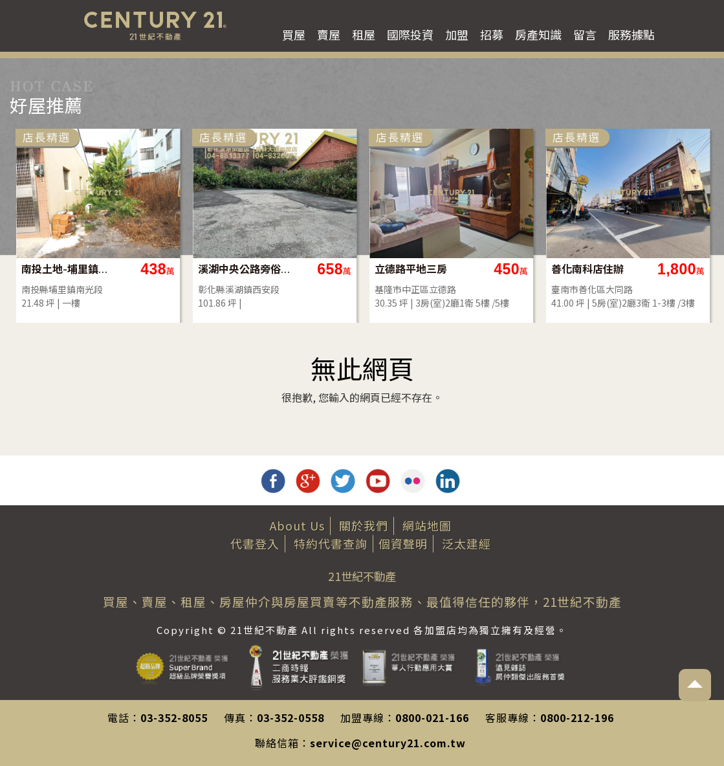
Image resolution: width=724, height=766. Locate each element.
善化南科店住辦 (587, 269)
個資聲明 (403, 543)
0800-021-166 (432, 717)
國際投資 (410, 34)
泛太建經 (466, 543)
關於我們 (363, 525)
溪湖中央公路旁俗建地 (245, 269)
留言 (585, 34)
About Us (297, 525)
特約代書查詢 (330, 543)
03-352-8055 (174, 717)
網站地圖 (427, 525)
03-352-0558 (290, 717)
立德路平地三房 (411, 269)
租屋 (363, 34)
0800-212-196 (577, 717)
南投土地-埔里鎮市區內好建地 (68, 269)
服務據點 (631, 34)
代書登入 (255, 543)
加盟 (456, 34)
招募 (491, 34)
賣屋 (328, 34)
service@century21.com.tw (388, 742)
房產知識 (538, 34)
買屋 (293, 34)
